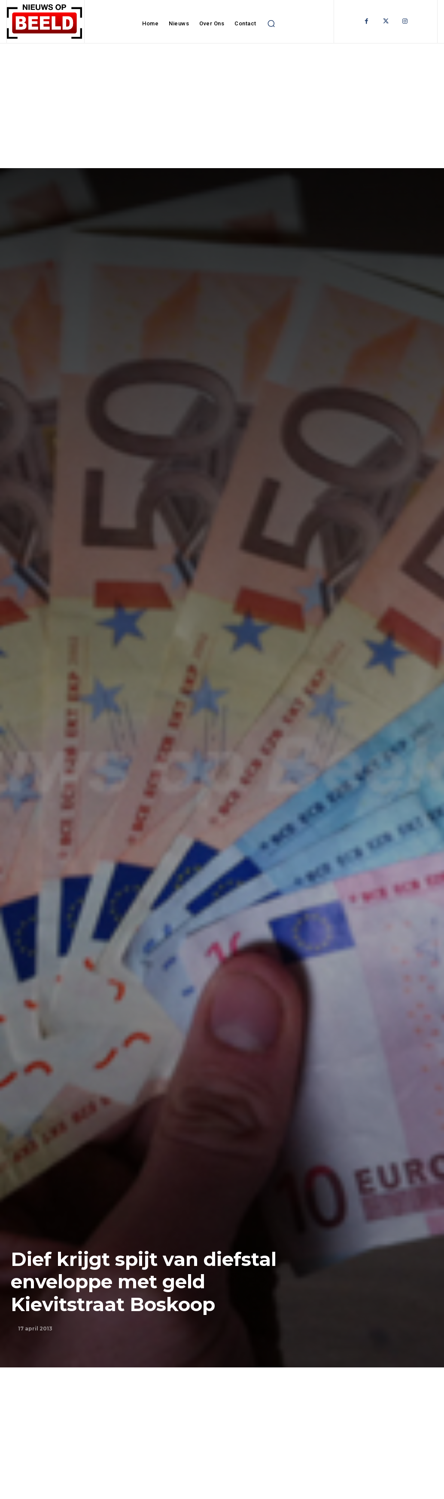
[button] (271, 23)
